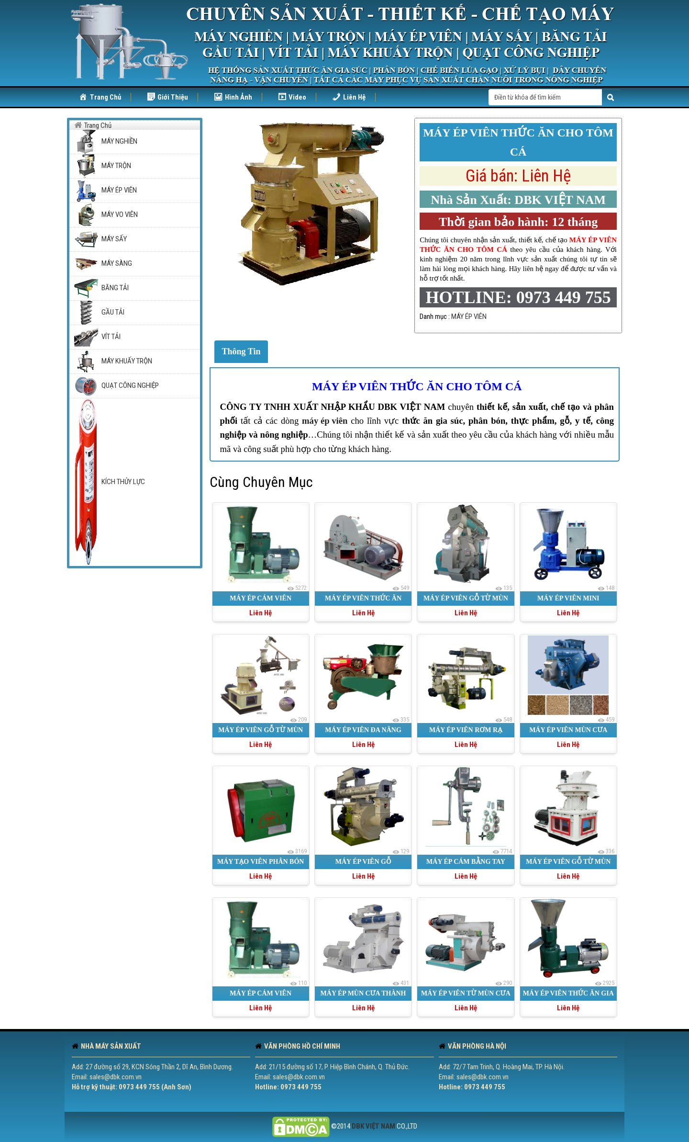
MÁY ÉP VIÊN (469, 316)
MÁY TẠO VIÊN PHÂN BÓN (260, 861)
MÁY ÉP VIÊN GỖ (363, 861)
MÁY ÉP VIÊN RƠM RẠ (465, 730)
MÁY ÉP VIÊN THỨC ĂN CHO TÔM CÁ (417, 386)
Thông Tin (241, 351)
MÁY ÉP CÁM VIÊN (260, 598)
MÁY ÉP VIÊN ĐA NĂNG (363, 730)
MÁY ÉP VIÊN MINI (568, 598)
